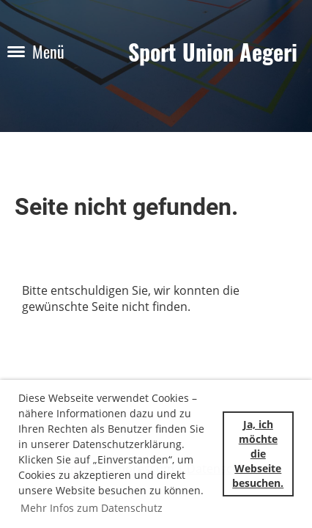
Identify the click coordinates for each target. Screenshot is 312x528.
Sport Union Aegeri (212, 52)
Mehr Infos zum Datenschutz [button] (92, 508)
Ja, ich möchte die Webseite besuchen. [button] (257, 454)
